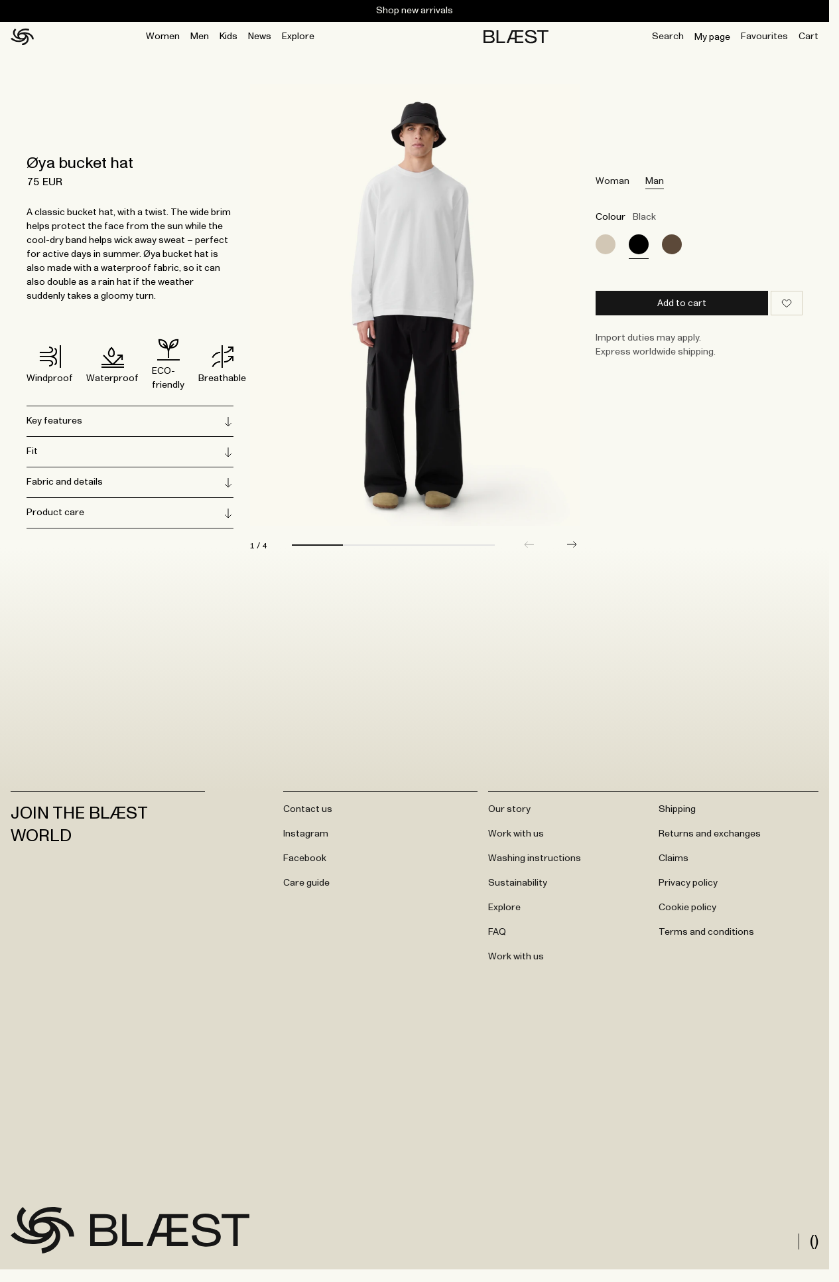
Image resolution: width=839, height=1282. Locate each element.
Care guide (306, 888)
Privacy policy (688, 888)
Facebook (304, 863)
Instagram (305, 839)
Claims (673, 863)
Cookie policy (687, 913)
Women (163, 36)
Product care (130, 513)
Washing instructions (534, 863)
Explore (298, 36)
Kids (228, 36)
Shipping (677, 814)
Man (654, 181)
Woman (612, 181)
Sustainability (517, 888)
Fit (130, 452)
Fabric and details (130, 482)
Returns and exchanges (710, 839)
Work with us (516, 839)
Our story (509, 814)
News (259, 36)
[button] (572, 550)
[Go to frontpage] (42, 1235)
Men (199, 36)
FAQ (497, 937)
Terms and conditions (706, 937)
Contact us (307, 814)
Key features (130, 421)
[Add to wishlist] (787, 303)
